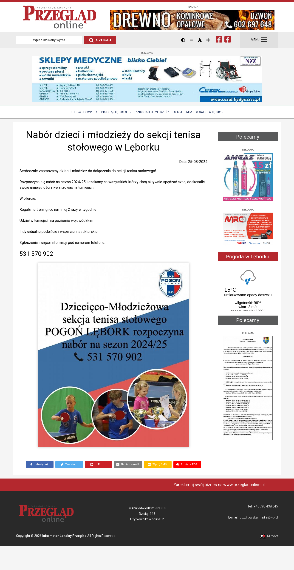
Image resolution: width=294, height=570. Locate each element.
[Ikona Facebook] (219, 38)
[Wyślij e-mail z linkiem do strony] (128, 464)
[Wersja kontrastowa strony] (183, 40)
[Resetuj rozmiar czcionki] (200, 40)
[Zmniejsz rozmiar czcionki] (191, 40)
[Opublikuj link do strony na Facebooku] (40, 464)
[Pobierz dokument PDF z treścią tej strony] (187, 464)
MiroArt (269, 536)
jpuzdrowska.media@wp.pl (258, 517)
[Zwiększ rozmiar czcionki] (208, 40)
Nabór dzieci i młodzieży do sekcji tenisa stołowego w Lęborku (179, 112)
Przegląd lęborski (114, 112)
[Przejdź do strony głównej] (60, 17)
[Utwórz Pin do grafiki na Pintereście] (98, 464)
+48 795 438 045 (266, 506)
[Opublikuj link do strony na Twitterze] (69, 464)
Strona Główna (81, 112)
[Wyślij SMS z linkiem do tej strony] (158, 464)
